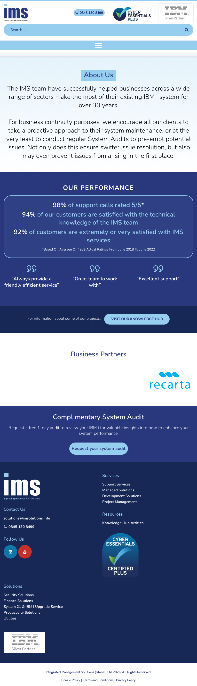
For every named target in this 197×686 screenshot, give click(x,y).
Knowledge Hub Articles (122, 522)
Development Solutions (121, 496)
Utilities (10, 618)
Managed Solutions (118, 490)
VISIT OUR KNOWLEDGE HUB (137, 319)
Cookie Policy (70, 680)
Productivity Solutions (22, 612)
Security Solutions (19, 595)
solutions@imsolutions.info (27, 518)
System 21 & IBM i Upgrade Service (33, 606)
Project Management (119, 501)
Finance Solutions (18, 600)
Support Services (116, 484)
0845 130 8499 (21, 526)
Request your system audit (99, 448)
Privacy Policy (126, 680)
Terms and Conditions (98, 680)
